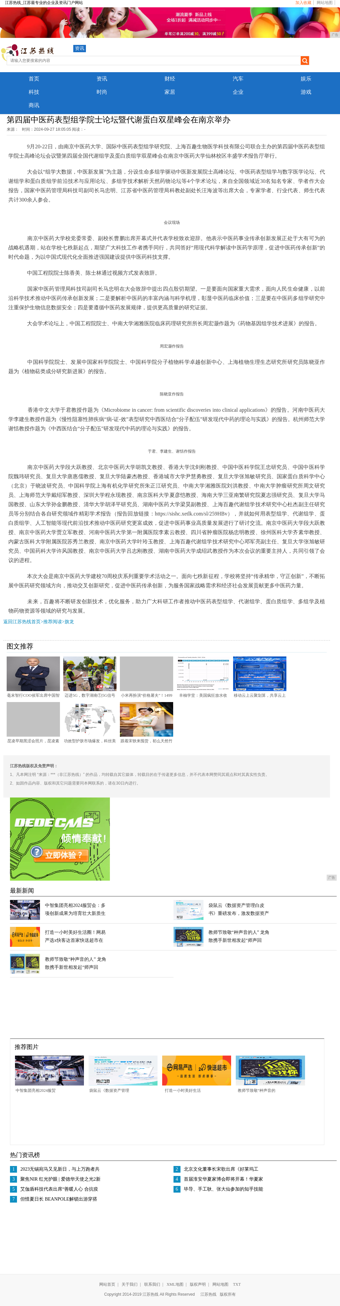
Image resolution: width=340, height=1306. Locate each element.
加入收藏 (303, 2)
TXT (237, 1284)
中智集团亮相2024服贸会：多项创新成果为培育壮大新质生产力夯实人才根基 (75, 913)
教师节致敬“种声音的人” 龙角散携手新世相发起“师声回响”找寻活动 (239, 940)
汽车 (238, 78)
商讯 (34, 105)
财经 (170, 78)
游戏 (306, 92)
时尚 (102, 92)
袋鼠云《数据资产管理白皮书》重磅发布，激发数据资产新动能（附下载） (238, 913)
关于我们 (130, 1284)
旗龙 (69, 621)
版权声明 (198, 1284)
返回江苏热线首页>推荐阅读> (34, 621)
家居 (170, 92)
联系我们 (152, 1284)
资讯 (79, 48)
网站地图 (325, 2)
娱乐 (306, 78)
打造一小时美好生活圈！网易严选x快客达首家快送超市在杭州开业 (75, 940)
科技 (34, 92)
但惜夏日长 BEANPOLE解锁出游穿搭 (58, 1199)
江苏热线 (208, 1294)
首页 (34, 78)
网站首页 (107, 1284)
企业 (238, 92)
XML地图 (175, 1284)
